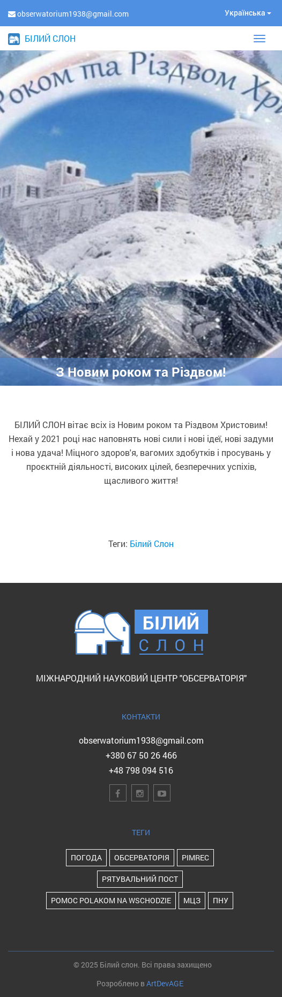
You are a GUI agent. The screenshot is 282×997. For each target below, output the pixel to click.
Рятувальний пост (140, 879)
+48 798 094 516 (141, 770)
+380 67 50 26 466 (141, 755)
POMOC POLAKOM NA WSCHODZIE (111, 900)
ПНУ (220, 900)
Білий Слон (152, 543)
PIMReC (195, 857)
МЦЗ (192, 900)
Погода (86, 857)
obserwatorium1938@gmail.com (141, 740)
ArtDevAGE (164, 983)
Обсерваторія (141, 857)
